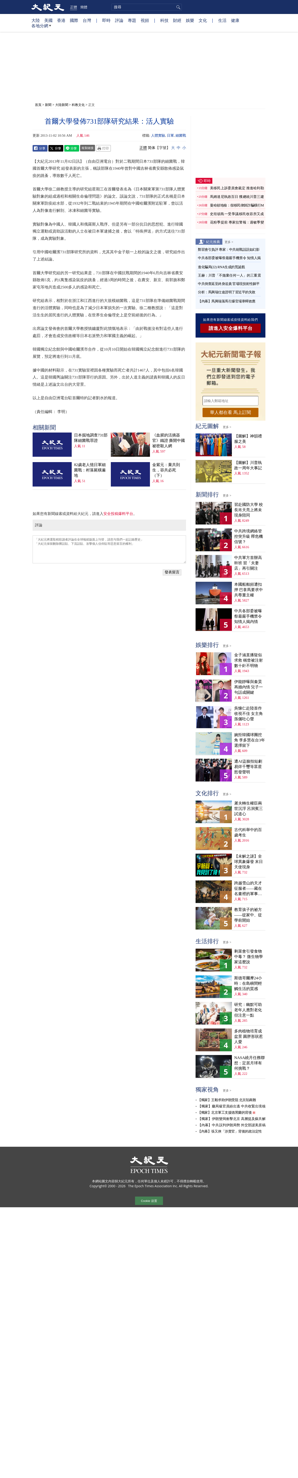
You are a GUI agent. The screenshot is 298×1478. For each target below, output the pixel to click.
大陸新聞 (61, 104)
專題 (132, 20)
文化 (203, 20)
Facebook (40, 148)
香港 (61, 20)
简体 (151, 148)
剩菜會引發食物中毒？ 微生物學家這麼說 (248, 956)
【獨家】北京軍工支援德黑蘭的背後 (225, 1112)
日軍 (170, 135)
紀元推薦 (213, 241)
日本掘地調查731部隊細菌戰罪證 (91, 438)
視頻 (145, 20)
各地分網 (41, 27)
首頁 (38, 104)
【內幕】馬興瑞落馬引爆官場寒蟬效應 (226, 301)
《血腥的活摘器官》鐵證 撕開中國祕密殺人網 (168, 440)
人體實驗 (158, 135)
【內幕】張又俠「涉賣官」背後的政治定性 (230, 1131)
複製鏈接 (87, 148)
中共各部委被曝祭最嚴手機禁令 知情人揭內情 (248, 616)
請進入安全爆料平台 (231, 328)
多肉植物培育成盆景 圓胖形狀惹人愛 (248, 1036)
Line (71, 148)
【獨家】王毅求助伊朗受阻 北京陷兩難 (227, 1100)
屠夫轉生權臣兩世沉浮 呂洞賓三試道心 (248, 808)
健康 (235, 20)
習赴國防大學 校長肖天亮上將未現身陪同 (248, 509)
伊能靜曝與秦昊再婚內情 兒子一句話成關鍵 (248, 687)
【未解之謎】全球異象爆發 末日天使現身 (248, 861)
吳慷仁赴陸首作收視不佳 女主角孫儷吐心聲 (248, 713)
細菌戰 (181, 135)
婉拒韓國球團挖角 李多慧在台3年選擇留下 (249, 740)
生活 (222, 20)
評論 (119, 20)
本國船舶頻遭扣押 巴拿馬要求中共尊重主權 (248, 589)
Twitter (55, 148)
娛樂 (190, 20)
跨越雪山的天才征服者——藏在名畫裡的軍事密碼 (248, 888)
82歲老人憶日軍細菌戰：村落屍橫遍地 (90, 470)
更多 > (229, 242)
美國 (48, 20)
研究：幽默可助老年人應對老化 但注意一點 (248, 1010)
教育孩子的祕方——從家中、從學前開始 (248, 915)
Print (103, 148)
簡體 (83, 7)
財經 (177, 20)
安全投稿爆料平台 (118, 514)
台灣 (87, 20)
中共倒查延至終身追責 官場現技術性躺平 (229, 284)
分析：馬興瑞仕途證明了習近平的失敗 (226, 292)
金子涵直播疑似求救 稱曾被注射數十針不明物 (248, 660)
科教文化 (78, 104)
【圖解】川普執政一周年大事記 (248, 465)
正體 (73, 7)
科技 (164, 20)
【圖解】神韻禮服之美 (248, 439)
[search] (146, 7)
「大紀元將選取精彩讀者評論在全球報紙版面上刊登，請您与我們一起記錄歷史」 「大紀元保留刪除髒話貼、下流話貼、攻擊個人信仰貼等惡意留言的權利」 (109, 549)
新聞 (48, 104)
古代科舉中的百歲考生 (248, 832)
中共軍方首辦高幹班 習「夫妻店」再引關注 (248, 563)
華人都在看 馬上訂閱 (230, 412)
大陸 (35, 20)
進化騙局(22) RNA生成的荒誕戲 (221, 267)
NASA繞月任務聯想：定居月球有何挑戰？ (249, 1063)
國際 (74, 20)
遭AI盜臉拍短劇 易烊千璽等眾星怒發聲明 (248, 766)
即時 (106, 20)
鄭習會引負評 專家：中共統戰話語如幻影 (228, 249)
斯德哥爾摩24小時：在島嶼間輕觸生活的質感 (248, 983)
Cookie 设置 (149, 1201)
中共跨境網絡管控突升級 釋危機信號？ (248, 536)
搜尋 (177, 7)
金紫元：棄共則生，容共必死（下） (166, 470)
